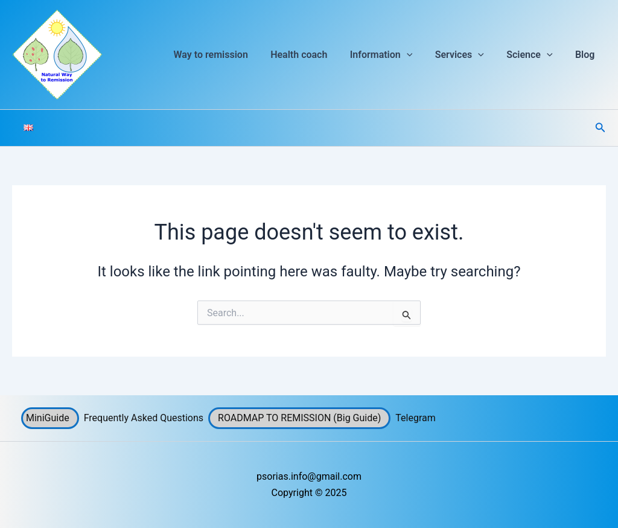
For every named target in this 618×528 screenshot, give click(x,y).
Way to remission (228, 54)
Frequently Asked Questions (143, 418)
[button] (418, 55)
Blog (586, 54)
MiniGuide (47, 418)
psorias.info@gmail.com (309, 476)
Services (467, 55)
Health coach (313, 54)
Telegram (415, 418)
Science (534, 55)
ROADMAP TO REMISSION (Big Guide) (299, 418)
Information (392, 55)
